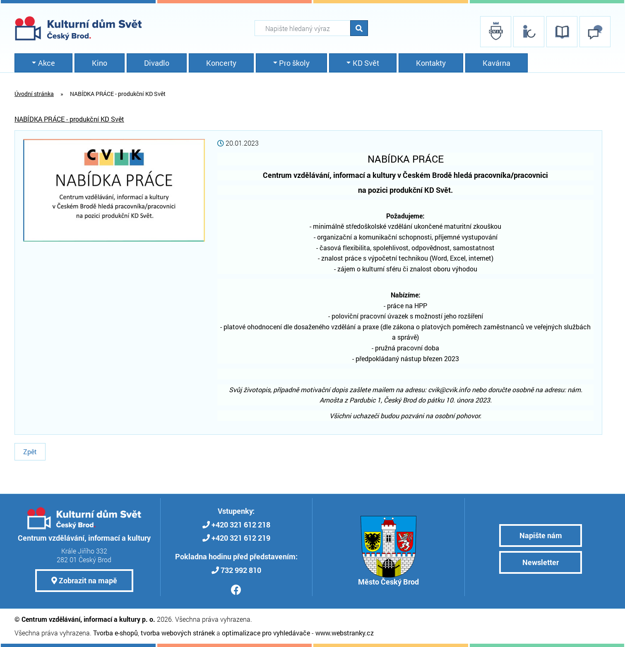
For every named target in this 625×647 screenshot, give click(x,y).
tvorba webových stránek (178, 632)
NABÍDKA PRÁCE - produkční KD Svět (69, 119)
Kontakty (431, 63)
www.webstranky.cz (344, 632)
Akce (46, 63)
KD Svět (366, 63)
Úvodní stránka (34, 94)
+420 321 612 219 (241, 538)
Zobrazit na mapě (84, 580)
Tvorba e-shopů (115, 632)
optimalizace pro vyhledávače (266, 632)
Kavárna (496, 63)
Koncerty (221, 63)
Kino (99, 63)
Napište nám (540, 535)
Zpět (30, 451)
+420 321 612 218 (241, 525)
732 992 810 (241, 570)
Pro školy (294, 63)
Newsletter (540, 562)
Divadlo (156, 63)
